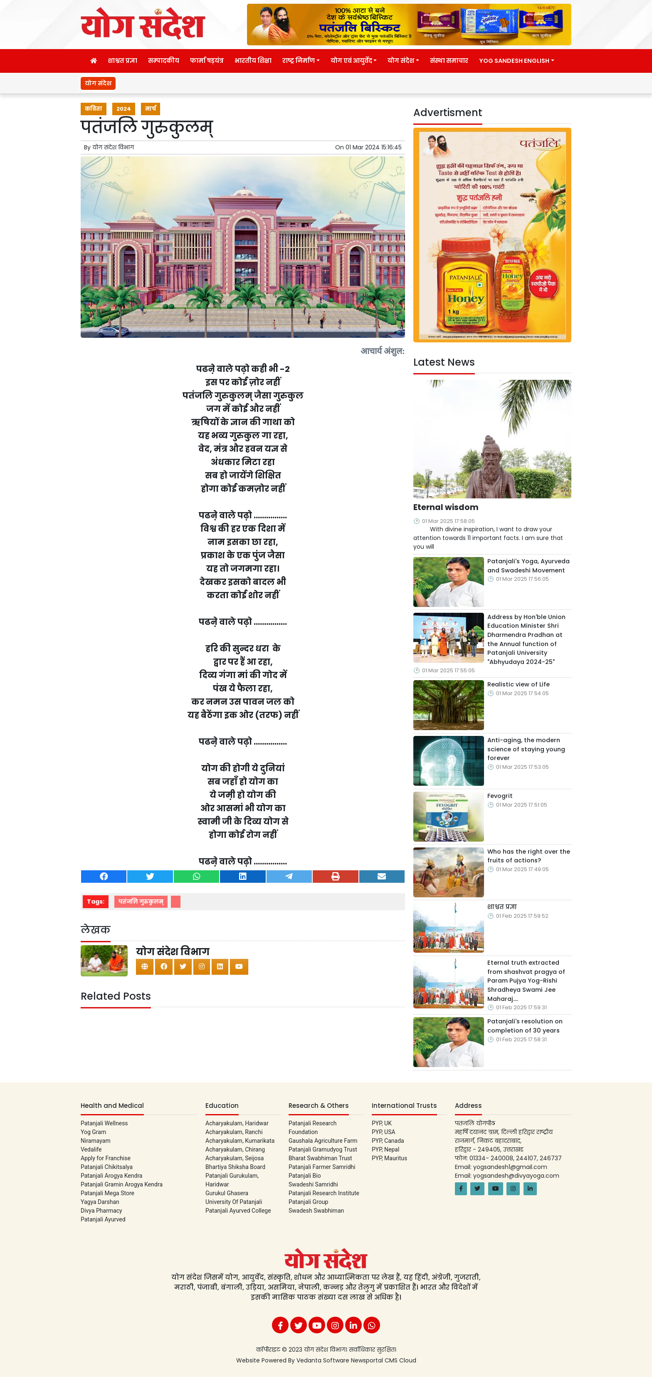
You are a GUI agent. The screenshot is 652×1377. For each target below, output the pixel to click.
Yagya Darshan (100, 1202)
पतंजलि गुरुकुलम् (141, 901)
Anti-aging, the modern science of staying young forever (526, 749)
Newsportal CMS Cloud (383, 1360)
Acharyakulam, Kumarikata (239, 1140)
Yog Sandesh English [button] (514, 61)
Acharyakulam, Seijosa (234, 1158)
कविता (93, 108)
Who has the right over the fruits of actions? (528, 856)
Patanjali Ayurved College (238, 1210)
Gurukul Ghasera (226, 1193)
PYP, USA (383, 1132)
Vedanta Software (323, 1360)
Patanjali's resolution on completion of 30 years (525, 1026)
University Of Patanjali (233, 1202)
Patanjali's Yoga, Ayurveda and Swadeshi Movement (528, 566)
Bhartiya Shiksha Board (235, 1167)
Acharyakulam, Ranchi (234, 1132)
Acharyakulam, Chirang (235, 1149)
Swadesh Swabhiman (316, 1210)
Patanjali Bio (305, 1175)
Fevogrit (500, 796)
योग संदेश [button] (401, 61)
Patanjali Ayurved (103, 1219)
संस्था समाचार (449, 61)
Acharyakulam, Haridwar (237, 1123)
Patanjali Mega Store (107, 1193)
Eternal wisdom (565, 83)
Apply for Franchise (106, 1158)
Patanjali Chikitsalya (107, 1167)
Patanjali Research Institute (324, 1193)
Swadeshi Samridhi (313, 1184)
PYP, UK (382, 1123)
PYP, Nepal (385, 1149)
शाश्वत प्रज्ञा (122, 61)
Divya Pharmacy (101, 1210)
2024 (123, 108)
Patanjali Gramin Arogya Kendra (122, 1184)
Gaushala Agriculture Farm (323, 1140)
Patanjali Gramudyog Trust (323, 1149)
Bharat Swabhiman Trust (320, 1158)
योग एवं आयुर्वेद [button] (351, 61)
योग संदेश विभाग (113, 147)
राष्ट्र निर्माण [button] (298, 61)
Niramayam (96, 1140)
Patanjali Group (308, 1202)
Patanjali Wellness (104, 1123)
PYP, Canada (388, 1140)
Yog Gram (93, 1132)
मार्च (150, 108)
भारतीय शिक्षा (253, 61)
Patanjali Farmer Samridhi (322, 1167)
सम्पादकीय (163, 61)
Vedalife (91, 1149)
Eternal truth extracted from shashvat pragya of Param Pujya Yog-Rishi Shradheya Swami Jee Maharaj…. (526, 980)
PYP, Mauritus (389, 1158)
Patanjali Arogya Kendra (111, 1175)
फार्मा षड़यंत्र (207, 61)
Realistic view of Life (518, 684)
